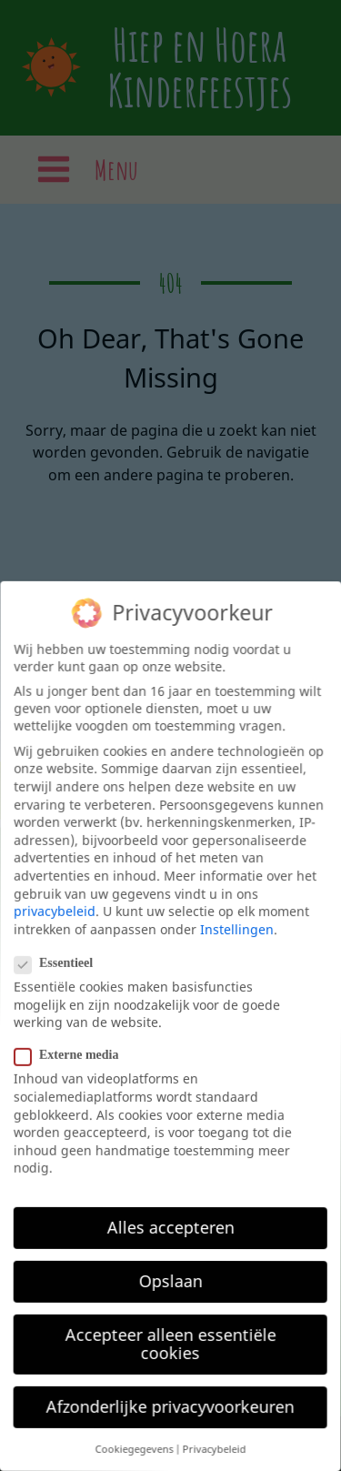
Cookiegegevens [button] (130, 1449)
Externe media (72, 1054)
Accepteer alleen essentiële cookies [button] (167, 1343)
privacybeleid (55, 910)
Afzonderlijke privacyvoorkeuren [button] (167, 1406)
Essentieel (60, 963)
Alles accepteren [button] (168, 1226)
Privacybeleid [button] (210, 1449)
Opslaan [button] (168, 1280)
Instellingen (238, 930)
